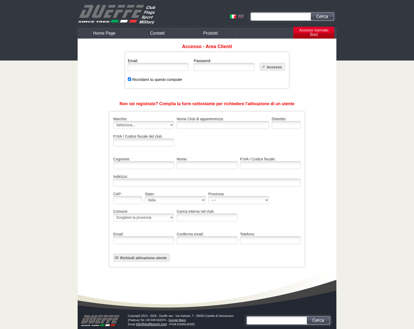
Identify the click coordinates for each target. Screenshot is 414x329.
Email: (158, 65)
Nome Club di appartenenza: (223, 123)
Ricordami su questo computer (155, 79)
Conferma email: (207, 238)
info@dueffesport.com (151, 324)
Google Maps (177, 320)
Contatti (157, 33)
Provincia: (238, 198)
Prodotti (210, 33)
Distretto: (286, 123)
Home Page (104, 33)
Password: (224, 65)
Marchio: (143, 123)
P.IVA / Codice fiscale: (270, 163)
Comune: (143, 215)
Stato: (175, 198)
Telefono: (270, 238)
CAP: (127, 198)
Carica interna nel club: (207, 215)
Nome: (207, 163)
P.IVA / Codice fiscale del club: (143, 140)
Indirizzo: (205, 180)
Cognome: (143, 163)
